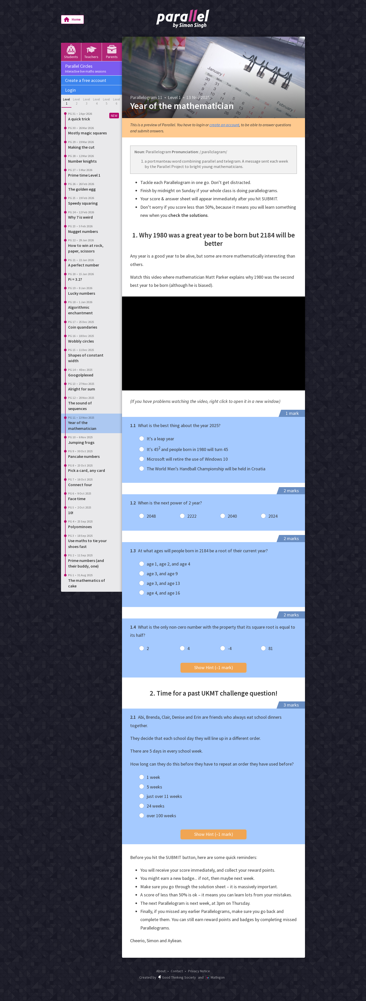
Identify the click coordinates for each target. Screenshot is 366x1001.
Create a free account (85, 80)
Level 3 (86, 101)
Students (71, 51)
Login (70, 90)
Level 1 (66, 101)
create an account (224, 124)
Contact (177, 971)
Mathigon (215, 977)
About (160, 971)
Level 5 (106, 101)
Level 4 (96, 101)
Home (72, 20)
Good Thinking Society (177, 977)
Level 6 (116, 101)
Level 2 (76, 101)
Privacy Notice (199, 971)
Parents (112, 51)
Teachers (91, 51)
